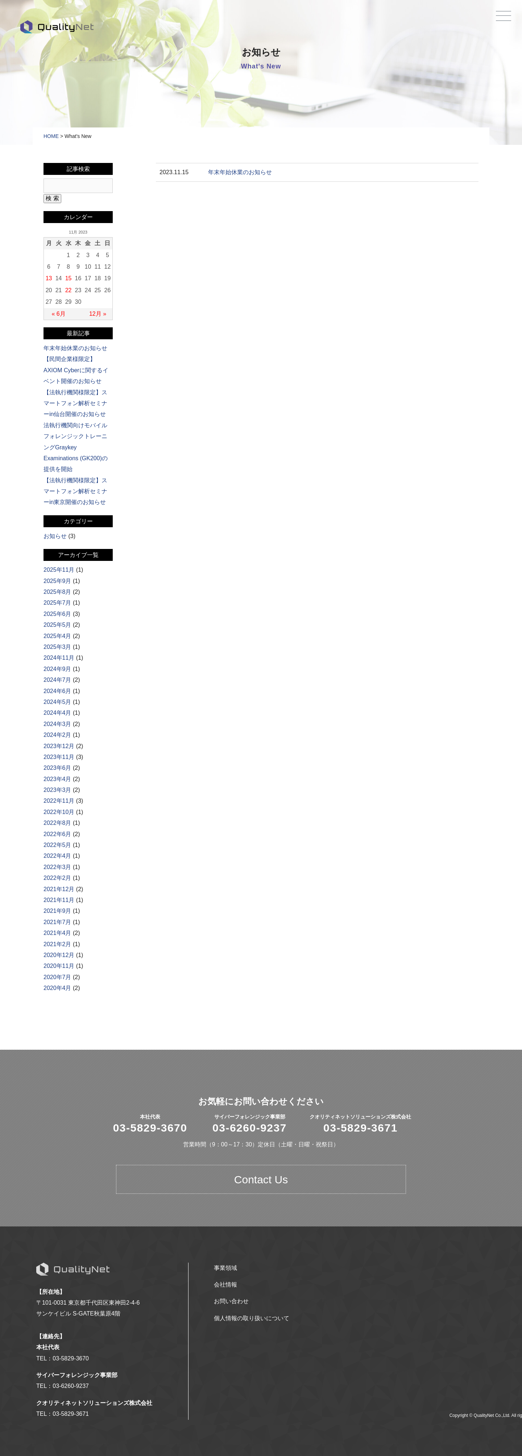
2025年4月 (57, 636)
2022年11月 (59, 801)
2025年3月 (57, 647)
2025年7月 (57, 603)
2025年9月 (57, 581)
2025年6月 (57, 614)
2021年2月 (57, 944)
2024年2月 (57, 735)
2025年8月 (57, 592)
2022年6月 (57, 834)
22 (68, 290)
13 (49, 278)
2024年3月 (57, 724)
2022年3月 (57, 867)
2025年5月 (57, 625)
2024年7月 (57, 680)
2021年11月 (59, 900)
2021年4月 (57, 933)
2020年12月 (59, 955)
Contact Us (261, 1180)
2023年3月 (57, 790)
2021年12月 (59, 889)
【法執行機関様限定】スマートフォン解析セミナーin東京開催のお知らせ (75, 491)
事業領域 (225, 1268)
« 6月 (58, 314)
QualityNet (57, 26)
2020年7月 (57, 977)
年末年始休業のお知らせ (240, 172)
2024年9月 (57, 669)
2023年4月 (57, 779)
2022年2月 (57, 878)
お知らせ (55, 536)
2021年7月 (57, 922)
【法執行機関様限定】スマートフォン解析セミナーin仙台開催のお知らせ (75, 403)
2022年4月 (57, 856)
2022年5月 (57, 845)
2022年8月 (57, 823)
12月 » (97, 314)
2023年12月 (59, 746)
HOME (51, 136)
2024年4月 (57, 713)
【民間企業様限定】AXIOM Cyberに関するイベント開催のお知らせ (76, 370)
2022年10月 (59, 812)
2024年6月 (57, 691)
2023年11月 (59, 757)
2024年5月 (57, 702)
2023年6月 (57, 768)
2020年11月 (59, 966)
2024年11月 (59, 658)
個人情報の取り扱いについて (251, 1318)
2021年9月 (57, 911)
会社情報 (225, 1284)
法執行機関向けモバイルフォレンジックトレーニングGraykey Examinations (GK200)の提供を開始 (76, 447)
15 (68, 278)
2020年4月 (57, 988)
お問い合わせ (231, 1301)
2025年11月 (59, 570)
